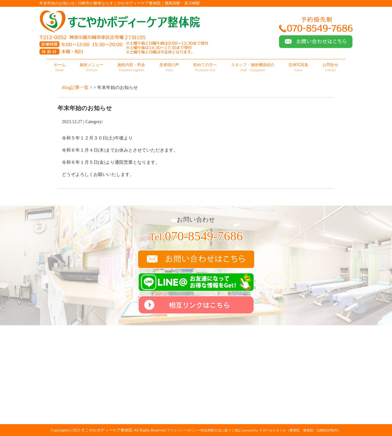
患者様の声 (169, 67)
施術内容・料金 (131, 67)
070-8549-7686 (196, 236)
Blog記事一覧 (75, 87)
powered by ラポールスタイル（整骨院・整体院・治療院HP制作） (291, 430)
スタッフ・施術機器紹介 (253, 67)
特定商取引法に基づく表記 (221, 430)
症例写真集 (298, 67)
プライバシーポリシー (184, 430)
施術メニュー (91, 67)
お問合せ (330, 67)
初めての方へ (205, 67)
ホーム (60, 67)
